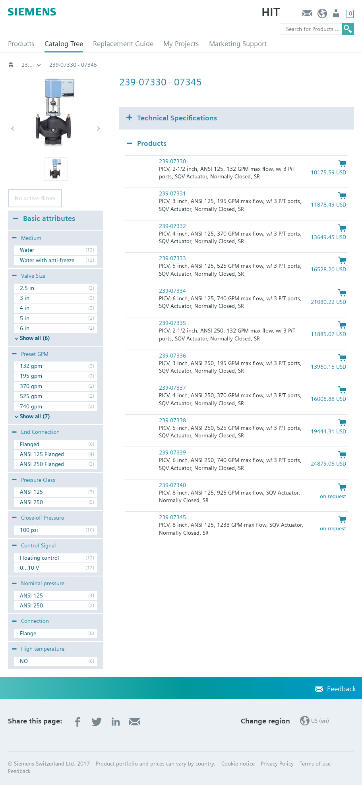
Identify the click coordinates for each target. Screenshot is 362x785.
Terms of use (315, 763)
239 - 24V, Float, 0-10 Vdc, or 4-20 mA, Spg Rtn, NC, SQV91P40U (129, 65)
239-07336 (172, 355)
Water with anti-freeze (47, 260)
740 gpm (31, 406)
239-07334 (172, 291)
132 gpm (31, 366)
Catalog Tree (64, 43)
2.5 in (27, 288)
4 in (24, 308)
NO (24, 661)
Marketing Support (238, 43)
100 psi (29, 530)
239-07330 (172, 161)
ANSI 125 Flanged (42, 454)
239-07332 (172, 226)
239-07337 (172, 388)
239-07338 (172, 420)
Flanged (29, 444)
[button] (56, 169)
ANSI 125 (31, 492)
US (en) (320, 720)
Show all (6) (35, 338)
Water (27, 250)
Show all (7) (35, 416)
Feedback (341, 688)
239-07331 (172, 193)
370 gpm (31, 386)
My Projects (181, 43)
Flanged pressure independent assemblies (31, 65)
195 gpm (31, 376)
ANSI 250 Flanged (42, 464)
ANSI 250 (31, 502)
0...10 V (29, 568)
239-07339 (172, 452)
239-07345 (172, 517)
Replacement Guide (123, 43)
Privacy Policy (277, 763)
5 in (24, 318)
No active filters (35, 198)
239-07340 (172, 485)
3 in (24, 298)
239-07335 (172, 323)
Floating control (39, 558)
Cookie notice (238, 763)
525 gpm (31, 396)
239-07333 (172, 258)
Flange (28, 633)
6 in (24, 328)
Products (21, 43)
